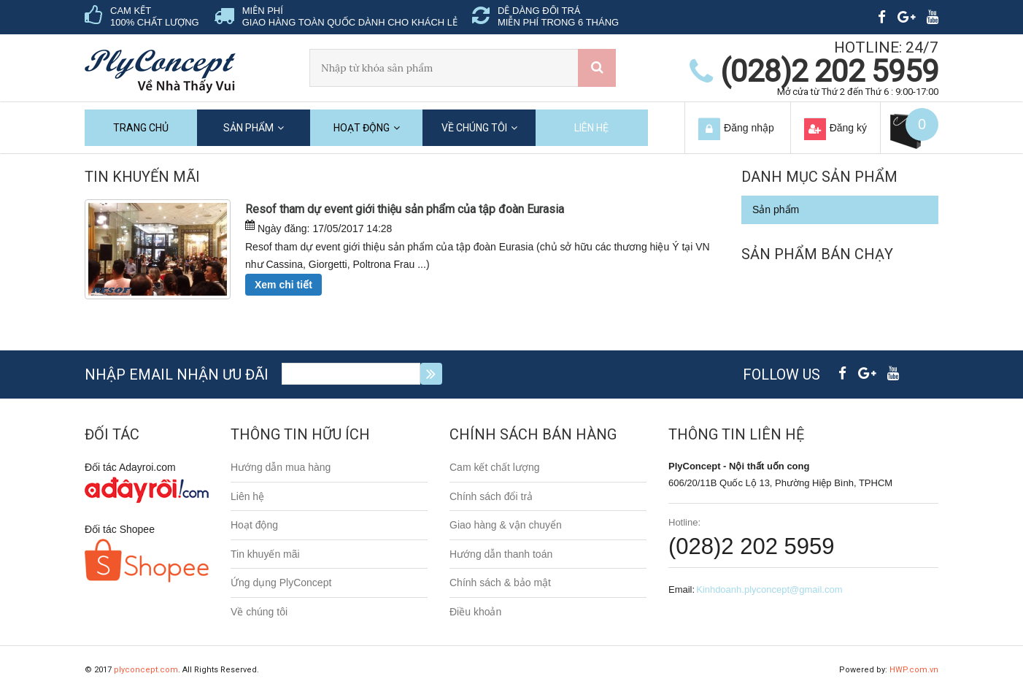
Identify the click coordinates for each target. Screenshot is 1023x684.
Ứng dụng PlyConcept (281, 582)
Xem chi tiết (283, 285)
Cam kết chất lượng (494, 467)
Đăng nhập (749, 128)
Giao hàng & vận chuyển (505, 525)
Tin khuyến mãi (265, 554)
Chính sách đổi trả (491, 496)
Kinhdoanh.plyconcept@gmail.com (769, 589)
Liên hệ (591, 128)
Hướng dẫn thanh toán (500, 554)
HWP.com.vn (913, 670)
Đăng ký (848, 128)
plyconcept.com (146, 670)
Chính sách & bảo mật (500, 582)
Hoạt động (361, 128)
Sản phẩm (248, 128)
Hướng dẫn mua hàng (281, 467)
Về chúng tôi (474, 128)
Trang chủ (141, 128)
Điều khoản (475, 612)
